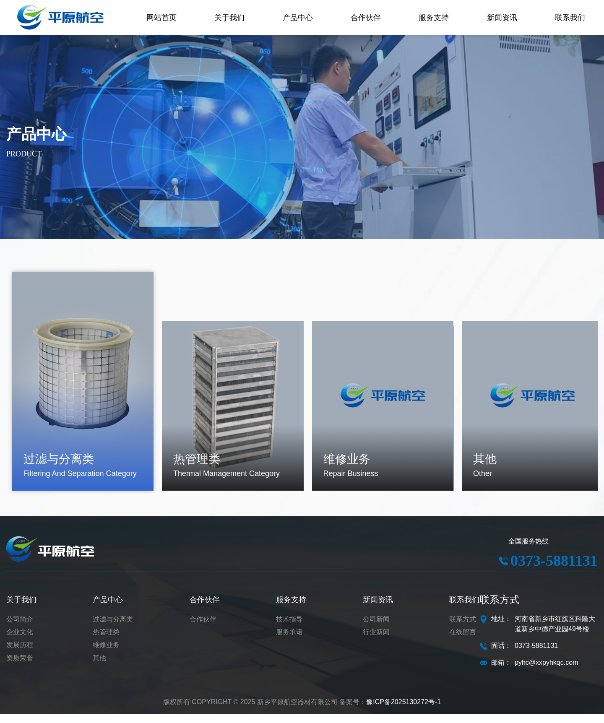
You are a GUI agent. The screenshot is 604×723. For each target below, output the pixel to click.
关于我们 (21, 609)
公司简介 (19, 628)
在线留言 (462, 641)
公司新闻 (376, 628)
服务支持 (291, 609)
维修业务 (106, 654)
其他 (99, 667)
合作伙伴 (205, 609)
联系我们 (464, 609)
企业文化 (19, 641)
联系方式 (462, 628)
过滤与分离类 (113, 628)
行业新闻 (376, 641)
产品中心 (108, 609)
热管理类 (106, 641)
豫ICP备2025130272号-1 (403, 711)
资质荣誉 (19, 667)
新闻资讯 (378, 609)
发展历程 (19, 654)
